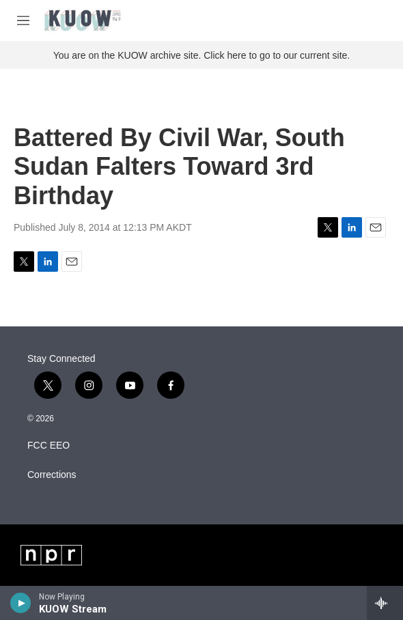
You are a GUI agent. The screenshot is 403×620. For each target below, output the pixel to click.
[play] (20, 603)
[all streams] (385, 603)
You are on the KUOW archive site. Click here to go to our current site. (201, 55)
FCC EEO (48, 445)
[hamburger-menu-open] (23, 20)
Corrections (52, 475)
